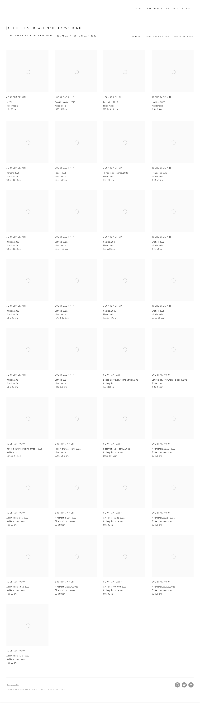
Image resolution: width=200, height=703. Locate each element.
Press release (184, 36)
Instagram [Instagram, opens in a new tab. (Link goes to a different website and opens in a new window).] (177, 684)
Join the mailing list (184, 684)
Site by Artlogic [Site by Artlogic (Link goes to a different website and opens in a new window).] (57, 690)
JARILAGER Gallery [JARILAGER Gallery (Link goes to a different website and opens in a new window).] (40, 8)
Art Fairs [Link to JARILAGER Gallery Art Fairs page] (172, 8)
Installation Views (157, 36)
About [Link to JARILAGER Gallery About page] (139, 8)
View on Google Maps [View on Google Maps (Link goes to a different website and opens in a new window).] (191, 684)
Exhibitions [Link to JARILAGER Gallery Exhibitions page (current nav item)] (154, 8)
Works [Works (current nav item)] (136, 36)
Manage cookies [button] (12, 685)
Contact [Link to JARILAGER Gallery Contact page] (187, 8)
